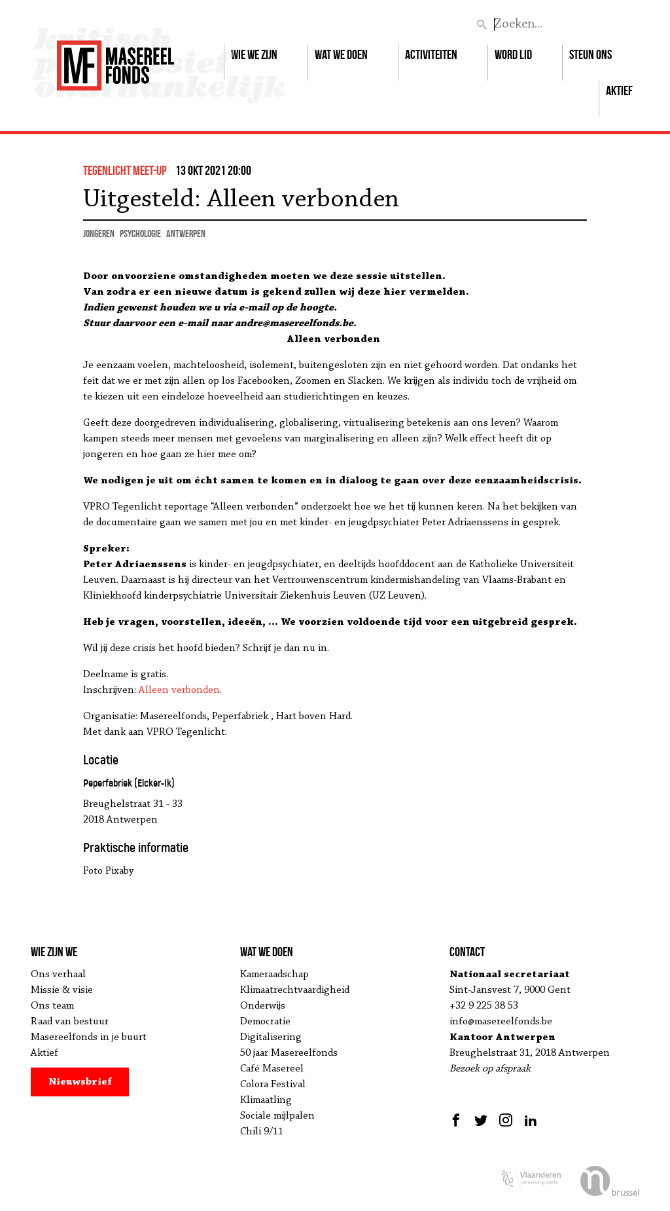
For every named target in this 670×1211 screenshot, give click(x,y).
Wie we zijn (254, 54)
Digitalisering (271, 1037)
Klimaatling (266, 1100)
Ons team (52, 1006)
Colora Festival (273, 1084)
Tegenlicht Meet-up (125, 170)
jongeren (99, 233)
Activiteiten (431, 54)
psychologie (140, 233)
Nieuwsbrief (80, 1082)
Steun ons (590, 54)
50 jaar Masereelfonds (289, 1053)
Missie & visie (62, 990)
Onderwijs (262, 1006)
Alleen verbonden (179, 690)
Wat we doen (341, 54)
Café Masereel (272, 1069)
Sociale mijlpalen (277, 1116)
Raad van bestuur (70, 1021)
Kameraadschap (274, 974)
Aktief (619, 90)
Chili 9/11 (261, 1132)
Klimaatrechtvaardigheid (294, 990)
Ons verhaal (58, 974)
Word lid (513, 54)
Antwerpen (185, 233)
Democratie (265, 1021)
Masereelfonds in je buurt (89, 1037)
